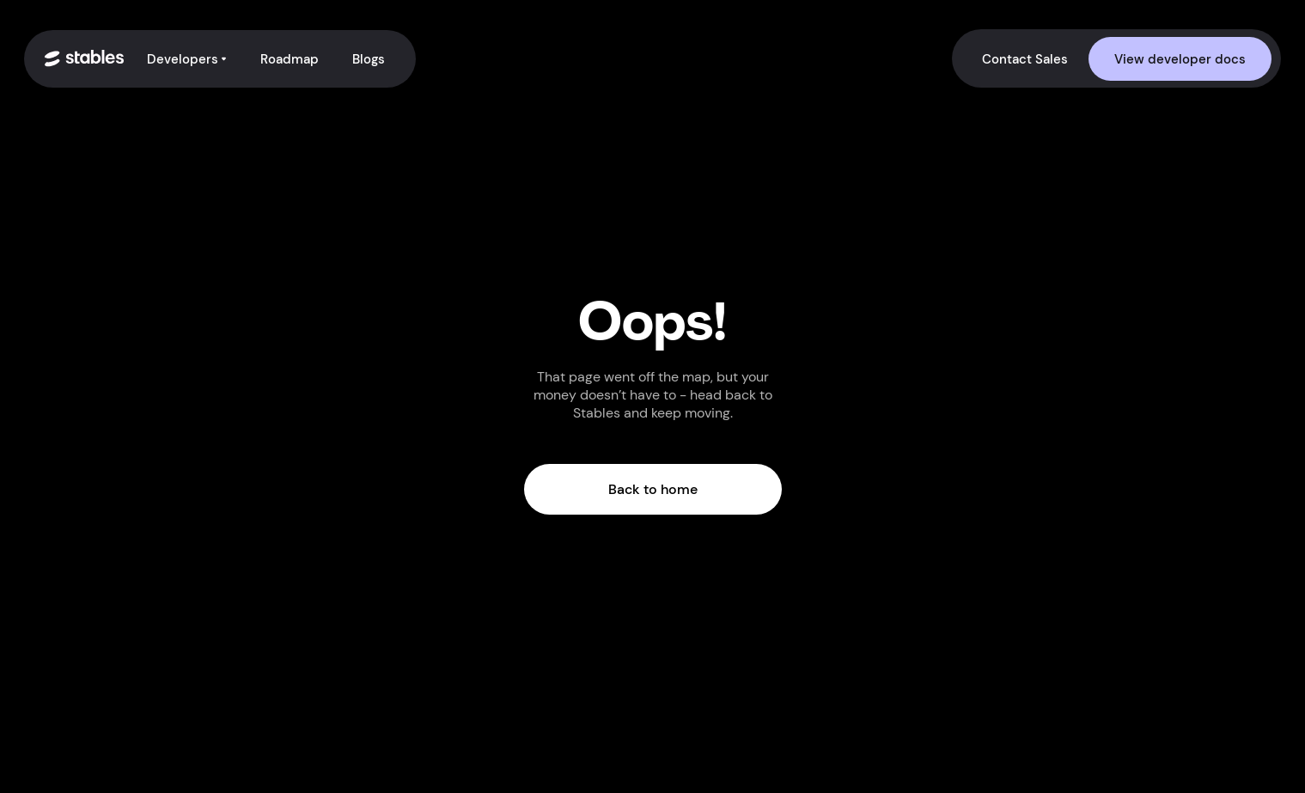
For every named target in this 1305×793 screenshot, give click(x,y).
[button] (187, 59)
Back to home (653, 489)
